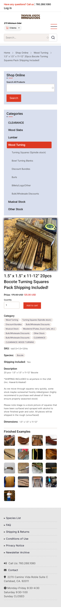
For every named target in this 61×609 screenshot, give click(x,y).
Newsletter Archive (17, 552)
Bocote (20, 355)
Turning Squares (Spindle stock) (36, 320)
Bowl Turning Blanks (22, 160)
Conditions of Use (17, 538)
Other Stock (39, 333)
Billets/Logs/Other (21, 185)
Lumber (12, 137)
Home (7, 52)
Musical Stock (12, 329)
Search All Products (16, 82)
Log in (8, 8)
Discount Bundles (14, 324)
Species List (13, 518)
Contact (13, 570)
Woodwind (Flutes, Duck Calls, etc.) (39, 329)
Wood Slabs (15, 130)
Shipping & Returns (17, 531)
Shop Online (21, 52)
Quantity (8, 299)
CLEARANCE (39, 337)
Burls (14, 177)
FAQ (8, 525)
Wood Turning (41, 52)
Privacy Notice (15, 545)
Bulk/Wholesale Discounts (38, 324)
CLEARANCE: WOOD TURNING (20, 342)
